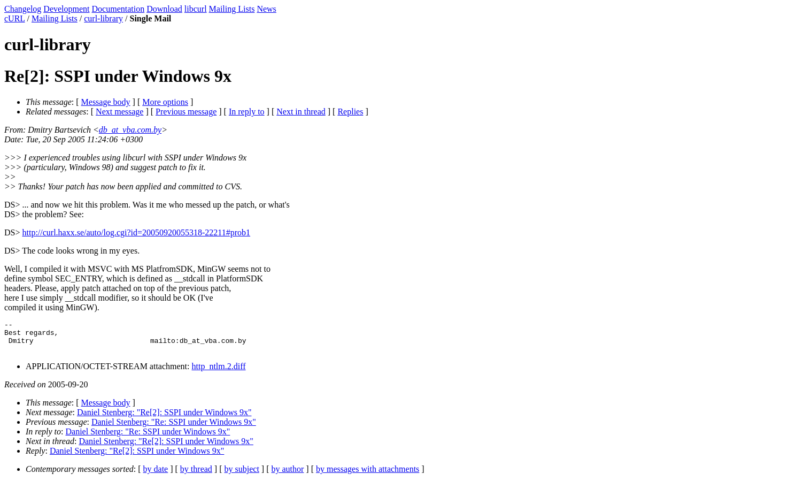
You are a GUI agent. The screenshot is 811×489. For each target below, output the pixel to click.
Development (66, 8)
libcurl (195, 8)
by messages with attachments (367, 475)
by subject (242, 475)
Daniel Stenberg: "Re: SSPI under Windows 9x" (173, 428)
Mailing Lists (232, 8)
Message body (105, 101)
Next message (119, 111)
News (266, 8)
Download (164, 8)
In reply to (247, 111)
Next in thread (301, 111)
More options (165, 101)
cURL (14, 18)
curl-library (103, 18)
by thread (196, 475)
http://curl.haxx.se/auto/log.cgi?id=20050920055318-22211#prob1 (136, 232)
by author (287, 475)
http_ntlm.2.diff (219, 372)
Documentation (118, 8)
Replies (350, 111)
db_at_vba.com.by (130, 129)
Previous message (186, 111)
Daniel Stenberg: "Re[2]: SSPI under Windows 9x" (164, 418)
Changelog (22, 8)
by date (155, 475)
